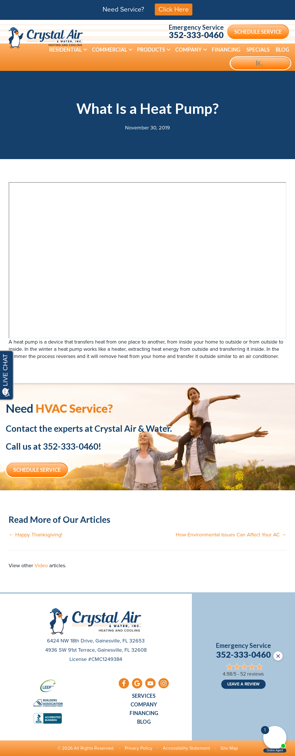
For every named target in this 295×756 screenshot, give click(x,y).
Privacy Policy (138, 748)
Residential (65, 49)
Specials (258, 49)
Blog (282, 49)
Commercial (109, 49)
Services (144, 696)
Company (188, 49)
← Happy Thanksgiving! (35, 534)
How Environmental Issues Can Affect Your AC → (231, 534)
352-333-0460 (196, 35)
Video (41, 565)
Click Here (173, 9)
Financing (226, 49)
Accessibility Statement (186, 748)
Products (151, 49)
